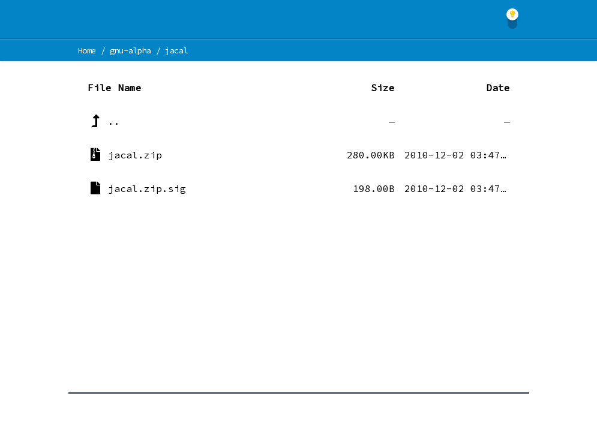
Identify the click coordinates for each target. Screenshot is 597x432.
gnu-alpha (130, 50)
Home (87, 50)
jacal (176, 50)
